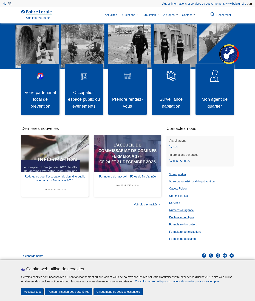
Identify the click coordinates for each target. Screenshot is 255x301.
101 (173, 147)
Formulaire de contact (183, 224)
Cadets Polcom (178, 188)
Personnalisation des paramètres (68, 291)
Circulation (149, 14)
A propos (169, 14)
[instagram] (218, 255)
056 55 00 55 (179, 161)
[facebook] (204, 255)
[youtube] (225, 255)
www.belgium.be (235, 3)
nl (4, 3)
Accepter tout (32, 291)
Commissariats (178, 195)
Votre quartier (177, 174)
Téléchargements (32, 255)
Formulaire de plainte (182, 238)
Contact (187, 14)
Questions (128, 14)
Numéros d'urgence (181, 210)
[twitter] (211, 255)
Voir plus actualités (147, 205)
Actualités (111, 14)
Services (174, 202)
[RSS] (232, 255)
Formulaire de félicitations (185, 231)
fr (9, 3)
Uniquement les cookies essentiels (118, 291)
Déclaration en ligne (181, 217)
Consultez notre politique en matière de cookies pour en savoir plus (177, 281)
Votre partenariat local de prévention (192, 181)
